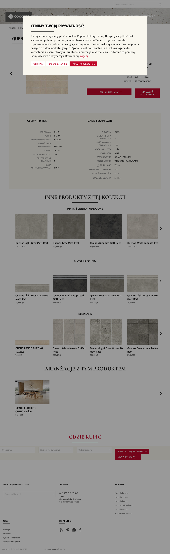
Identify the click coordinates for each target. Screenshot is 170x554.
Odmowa (38, 64)
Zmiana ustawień (58, 64)
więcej (84, 56)
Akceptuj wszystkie (84, 64)
